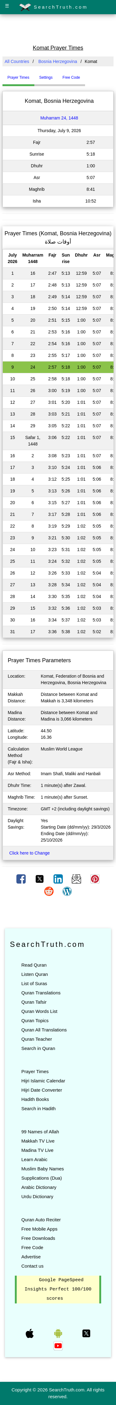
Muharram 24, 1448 (59, 117)
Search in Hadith (38, 1108)
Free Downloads (38, 1238)
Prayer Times (35, 1071)
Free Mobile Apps (39, 1228)
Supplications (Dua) (41, 1178)
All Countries (17, 61)
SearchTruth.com (53, 7)
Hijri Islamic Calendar (43, 1080)
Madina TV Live (37, 1150)
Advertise (31, 1256)
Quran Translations (41, 992)
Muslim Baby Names (42, 1168)
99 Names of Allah (40, 1131)
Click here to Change (29, 853)
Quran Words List (39, 1011)
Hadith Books (35, 1099)
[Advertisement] (58, 28)
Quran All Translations (44, 1029)
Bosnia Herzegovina (57, 61)
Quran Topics (35, 1020)
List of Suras (34, 983)
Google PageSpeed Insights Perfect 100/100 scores (57, 1289)
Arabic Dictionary (38, 1187)
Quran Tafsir (33, 1002)
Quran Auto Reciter (41, 1219)
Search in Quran (38, 1048)
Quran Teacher (36, 1039)
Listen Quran (34, 974)
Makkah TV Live (37, 1141)
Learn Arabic (34, 1159)
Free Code (32, 1247)
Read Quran (34, 965)
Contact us (32, 1266)
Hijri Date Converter (41, 1090)
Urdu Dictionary (37, 1196)
